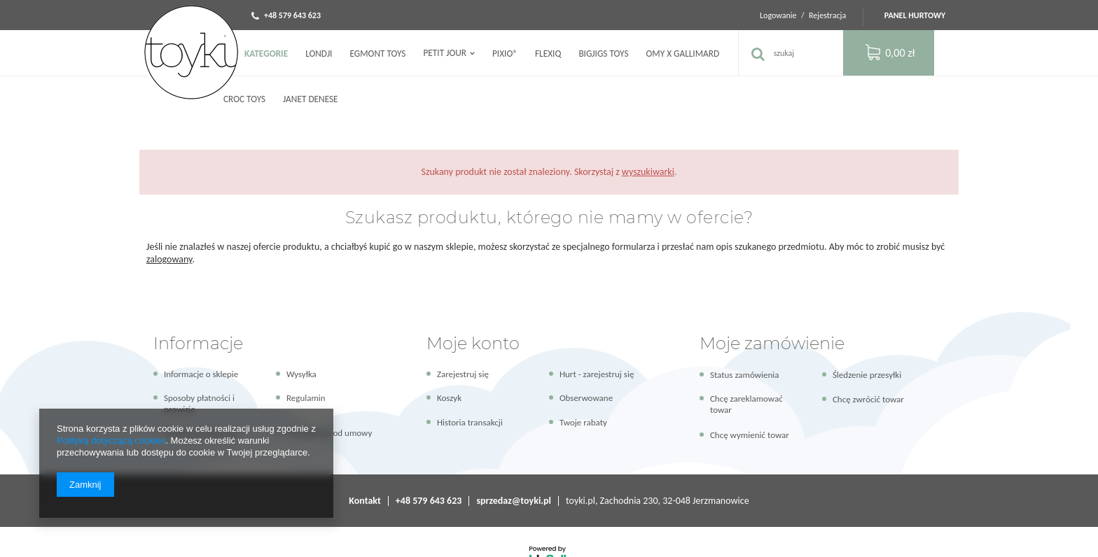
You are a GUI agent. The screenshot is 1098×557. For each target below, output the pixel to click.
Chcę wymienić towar (749, 435)
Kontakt (364, 501)
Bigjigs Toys (603, 53)
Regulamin (306, 398)
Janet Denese (310, 99)
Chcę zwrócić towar (868, 399)
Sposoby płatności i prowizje (199, 403)
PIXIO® (504, 53)
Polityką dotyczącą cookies (111, 440)
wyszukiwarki (648, 172)
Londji (318, 53)
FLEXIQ (548, 53)
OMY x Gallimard (683, 53)
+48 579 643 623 (292, 15)
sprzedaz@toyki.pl (513, 501)
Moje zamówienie (772, 343)
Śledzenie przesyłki (867, 374)
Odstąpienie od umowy (329, 433)
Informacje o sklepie (201, 374)
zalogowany (169, 259)
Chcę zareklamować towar (746, 404)
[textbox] (790, 53)
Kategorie (266, 53)
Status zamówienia (744, 374)
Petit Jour (444, 53)
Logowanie (779, 15)
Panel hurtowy (914, 15)
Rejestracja (828, 15)
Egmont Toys (377, 53)
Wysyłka (301, 374)
